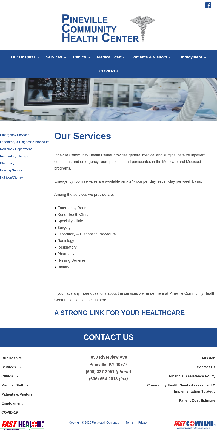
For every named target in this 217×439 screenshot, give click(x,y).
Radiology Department (16, 149)
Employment (192, 57)
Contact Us (206, 367)
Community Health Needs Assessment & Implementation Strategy (181, 388)
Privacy (143, 422)
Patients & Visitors (151, 57)
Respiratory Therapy (14, 156)
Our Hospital (25, 57)
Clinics (81, 57)
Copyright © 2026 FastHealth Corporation (95, 422)
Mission (208, 358)
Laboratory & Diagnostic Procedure (25, 142)
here (102, 300)
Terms (129, 422)
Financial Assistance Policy (192, 376)
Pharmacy (7, 163)
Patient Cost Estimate (197, 400)
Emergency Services (14, 135)
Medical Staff (111, 57)
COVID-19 (108, 71)
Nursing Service (11, 170)
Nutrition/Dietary (11, 177)
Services (56, 57)
